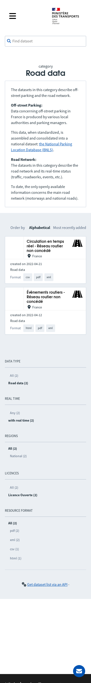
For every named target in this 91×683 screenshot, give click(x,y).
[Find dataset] (45, 41)
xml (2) (15, 540)
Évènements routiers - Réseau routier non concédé (46, 297)
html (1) (15, 558)
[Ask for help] (79, 671)
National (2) (18, 456)
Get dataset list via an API (47, 584)
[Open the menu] (26, 16)
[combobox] (45, 41)
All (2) (14, 375)
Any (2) (15, 413)
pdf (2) (14, 530)
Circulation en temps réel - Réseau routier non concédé (45, 246)
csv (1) (14, 549)
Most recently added (69, 227)
